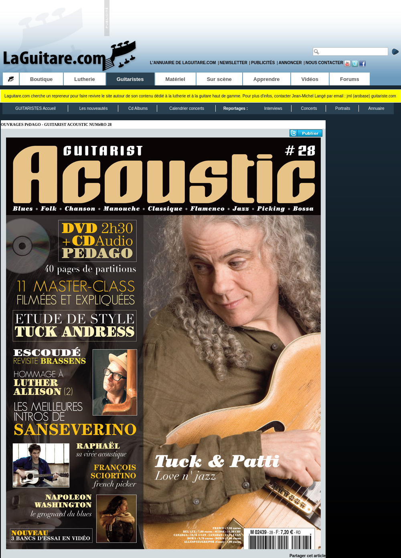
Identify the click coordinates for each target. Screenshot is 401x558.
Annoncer (290, 63)
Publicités (263, 63)
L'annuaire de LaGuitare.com (183, 63)
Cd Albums (138, 108)
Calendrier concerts (186, 108)
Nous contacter (324, 63)
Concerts (309, 108)
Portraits (342, 108)
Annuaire (377, 108)
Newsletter (233, 63)
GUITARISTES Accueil (35, 108)
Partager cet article (308, 556)
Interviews (273, 108)
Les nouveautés (93, 108)
